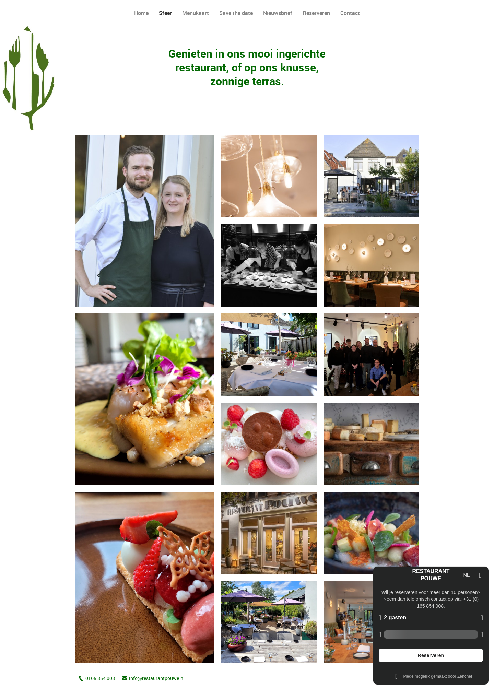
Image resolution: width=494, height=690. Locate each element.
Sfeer (165, 13)
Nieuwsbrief (277, 13)
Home (141, 13)
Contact (350, 13)
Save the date (236, 13)
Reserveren (316, 13)
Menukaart (195, 13)
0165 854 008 (100, 678)
